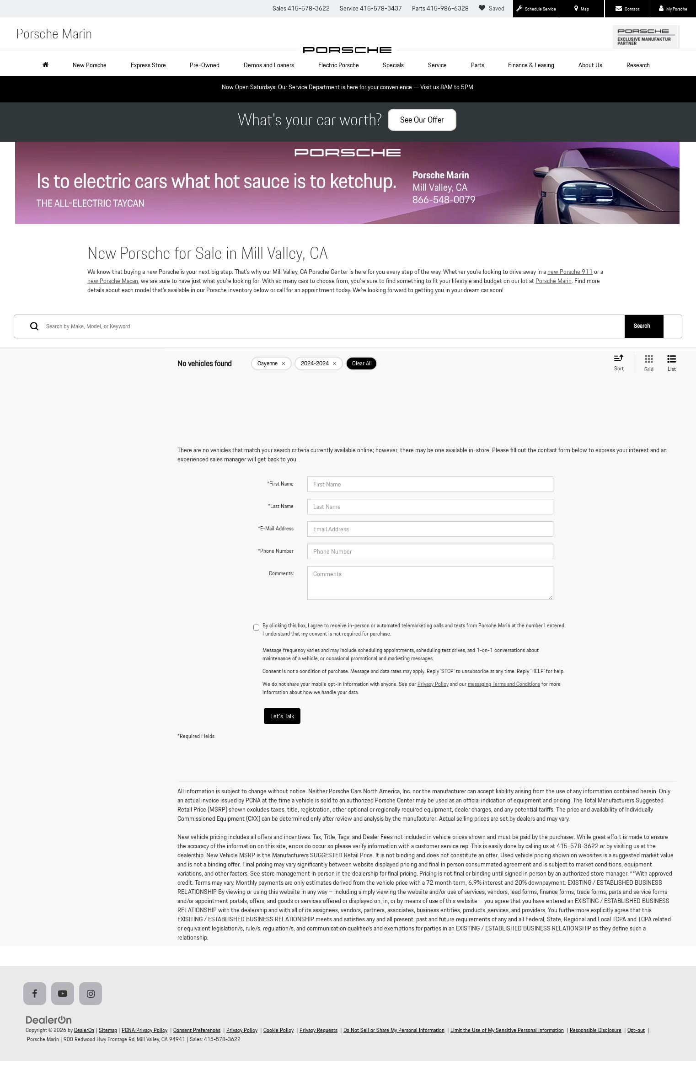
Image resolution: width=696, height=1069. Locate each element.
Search (642, 326)
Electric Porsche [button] (338, 65)
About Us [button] (590, 65)
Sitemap (108, 1030)
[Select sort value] (621, 363)
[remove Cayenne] (271, 363)
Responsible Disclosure (595, 1030)
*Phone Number (276, 550)
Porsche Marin (553, 281)
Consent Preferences (196, 1030)
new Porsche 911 (570, 272)
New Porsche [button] (90, 65)
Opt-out (636, 1030)
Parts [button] (477, 65)
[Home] (47, 65)
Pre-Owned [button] (205, 65)
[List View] (671, 363)
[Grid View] (647, 363)
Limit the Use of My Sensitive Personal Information (507, 1030)
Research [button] (638, 65)
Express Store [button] (148, 65)
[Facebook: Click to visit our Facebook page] (36, 994)
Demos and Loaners (269, 65)
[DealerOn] (49, 1020)
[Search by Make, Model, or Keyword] (335, 326)
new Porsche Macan (112, 281)
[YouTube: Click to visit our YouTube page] (64, 994)
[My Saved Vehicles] (493, 8)
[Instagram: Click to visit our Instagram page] (92, 994)
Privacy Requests (318, 1030)
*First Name (280, 483)
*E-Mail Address (276, 528)
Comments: (281, 573)
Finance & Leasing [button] (531, 65)
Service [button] (437, 65)
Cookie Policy (278, 1030)
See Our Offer (422, 119)
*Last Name (281, 506)
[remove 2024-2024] (318, 363)
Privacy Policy (433, 683)
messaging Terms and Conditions (504, 683)
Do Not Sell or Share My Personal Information (393, 1030)
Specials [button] (393, 65)
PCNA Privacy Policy (144, 1030)
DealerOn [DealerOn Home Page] (84, 1030)
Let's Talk (282, 716)
